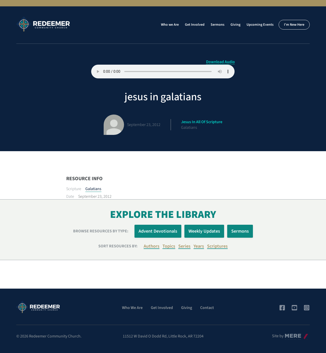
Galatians (93, 189)
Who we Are (170, 24)
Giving (235, 24)
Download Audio (220, 62)
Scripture (73, 189)
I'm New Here (294, 24)
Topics (168, 246)
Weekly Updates (204, 231)
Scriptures (217, 246)
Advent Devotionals (158, 231)
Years (199, 246)
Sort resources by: (118, 246)
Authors (151, 246)
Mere (289, 334)
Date (70, 196)
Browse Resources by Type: (100, 231)
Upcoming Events (260, 24)
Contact (207, 307)
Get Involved (195, 24)
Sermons (217, 24)
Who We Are (132, 307)
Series (184, 246)
